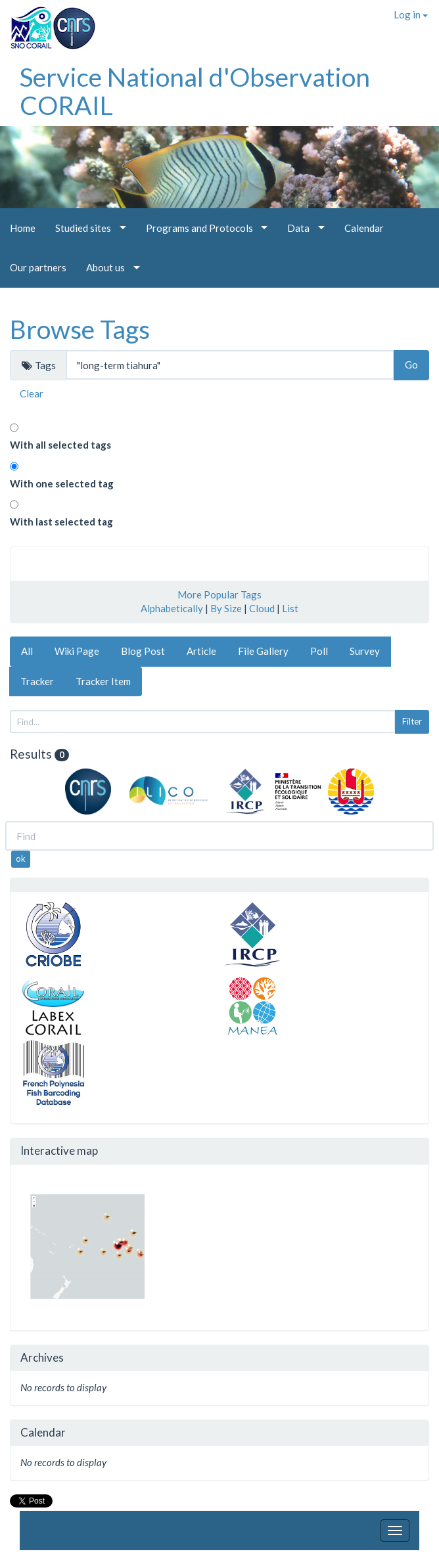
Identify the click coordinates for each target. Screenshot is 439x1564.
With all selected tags (60, 445)
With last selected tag (61, 521)
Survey (365, 651)
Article (201, 651)
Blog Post (143, 651)
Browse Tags (80, 329)
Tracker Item (103, 681)
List (290, 608)
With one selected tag (62, 483)
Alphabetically (172, 608)
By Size (226, 608)
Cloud (262, 608)
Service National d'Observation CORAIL (195, 91)
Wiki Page (77, 651)
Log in (411, 14)
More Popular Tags (219, 594)
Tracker (37, 681)
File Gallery (263, 651)
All (27, 651)
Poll (319, 651)
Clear (31, 393)
